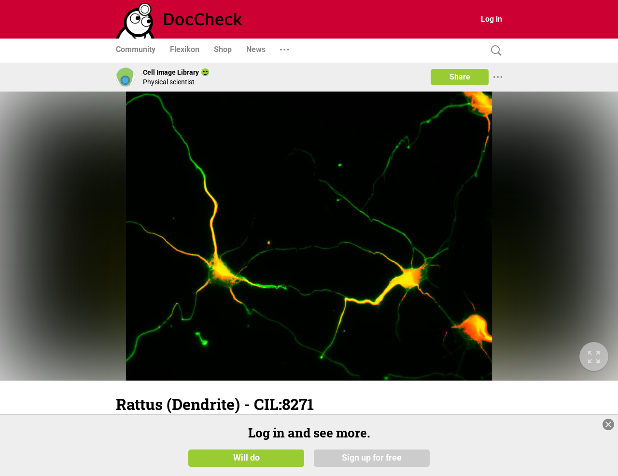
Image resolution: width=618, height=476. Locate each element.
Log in (491, 19)
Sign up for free (372, 458)
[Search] (494, 51)
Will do (246, 458)
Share (459, 76)
